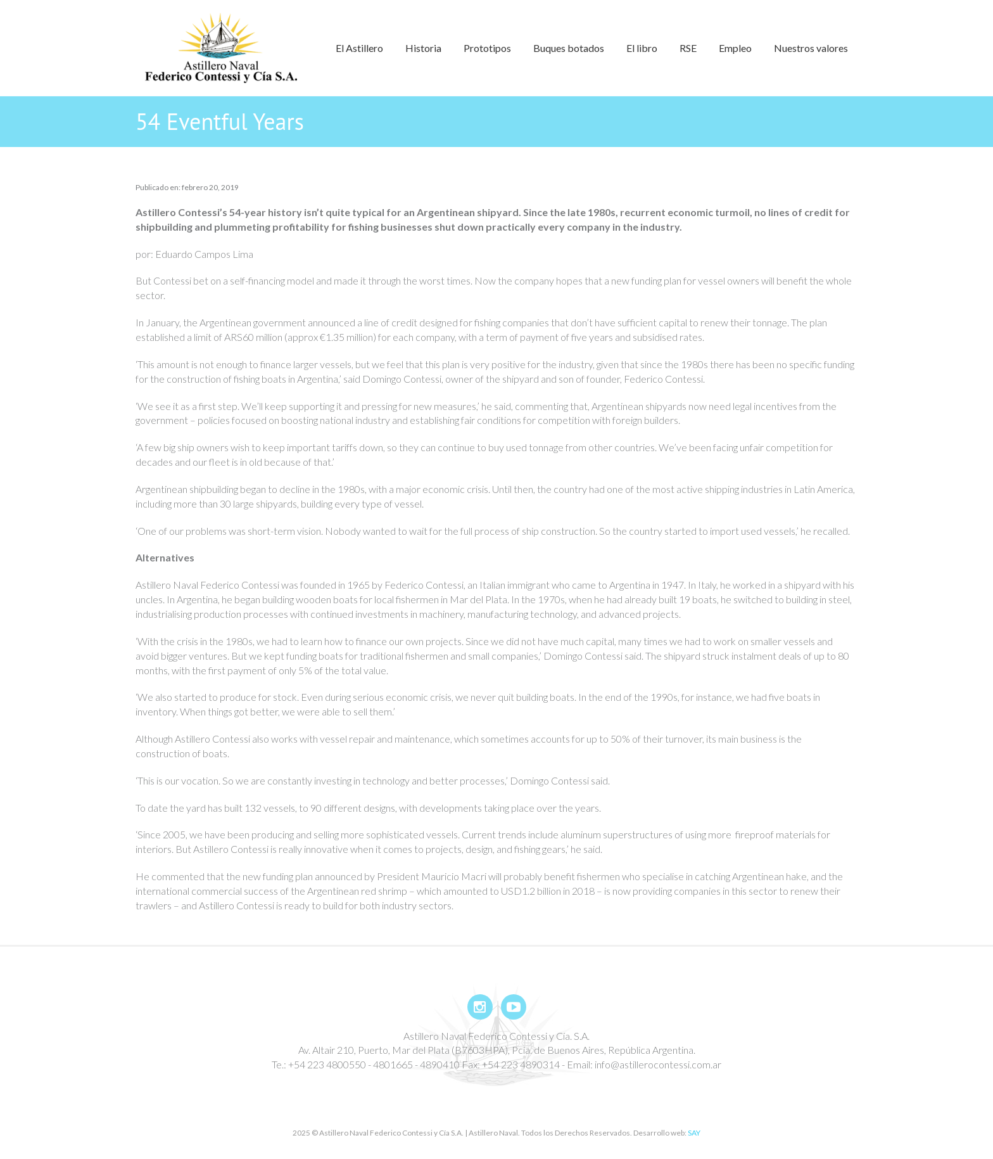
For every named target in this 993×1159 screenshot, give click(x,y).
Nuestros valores (811, 48)
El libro (641, 48)
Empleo (735, 48)
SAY (694, 1132)
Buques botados (568, 48)
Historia (423, 48)
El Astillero (359, 48)
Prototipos (487, 48)
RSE (688, 48)
